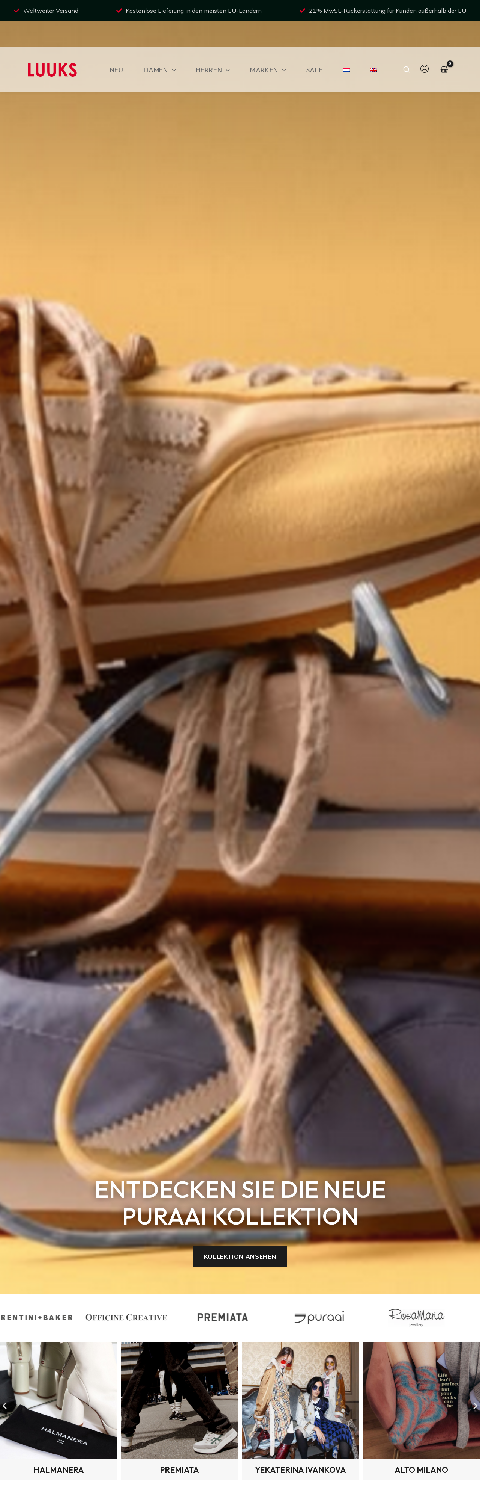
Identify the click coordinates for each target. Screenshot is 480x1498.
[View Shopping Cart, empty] (444, 46)
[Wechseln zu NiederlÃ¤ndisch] (343, 46)
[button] (172, 46)
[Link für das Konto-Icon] (424, 45)
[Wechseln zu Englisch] (370, 46)
